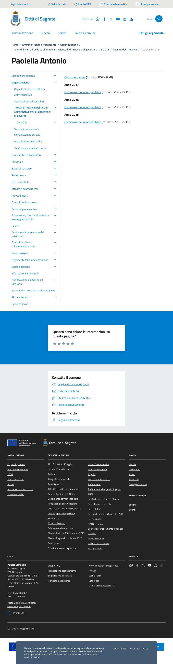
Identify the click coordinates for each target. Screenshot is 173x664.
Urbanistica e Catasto (98, 543)
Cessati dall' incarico (125, 49)
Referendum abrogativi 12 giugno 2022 (104, 491)
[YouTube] (116, 18)
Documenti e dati (15, 494)
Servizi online (94, 519)
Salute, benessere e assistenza (103, 499)
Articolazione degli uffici (28, 141)
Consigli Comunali (138, 484)
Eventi (132, 510)
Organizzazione (69, 45)
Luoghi (132, 505)
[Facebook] (103, 18)
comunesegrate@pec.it (19, 606)
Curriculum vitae (74, 77)
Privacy (92, 571)
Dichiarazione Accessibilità (102, 585)
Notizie (132, 464)
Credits (15, 628)
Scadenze (134, 479)
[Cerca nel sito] (159, 19)
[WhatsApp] (96, 18)
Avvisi (132, 474)
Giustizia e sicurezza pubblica (62, 548)
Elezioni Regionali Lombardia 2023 (65, 538)
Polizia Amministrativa (99, 479)
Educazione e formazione (60, 528)
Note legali (94, 581)
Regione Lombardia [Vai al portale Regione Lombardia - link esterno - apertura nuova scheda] (20, 4)
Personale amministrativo (20, 489)
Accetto (135, 649)
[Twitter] (109, 18)
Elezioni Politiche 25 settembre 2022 (66, 533)
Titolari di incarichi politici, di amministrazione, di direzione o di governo (53, 49)
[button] (55, 75)
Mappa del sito (27, 628)
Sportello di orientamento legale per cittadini (105, 531)
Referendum (94, 484)
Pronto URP (16, 613)
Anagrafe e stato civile (59, 479)
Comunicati (134, 469)
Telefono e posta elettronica (30, 148)
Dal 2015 (104, 49)
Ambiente (53, 474)
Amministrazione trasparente (39, 45)
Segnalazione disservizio (60, 575)
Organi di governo (16, 464)
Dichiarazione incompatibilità (82, 92)
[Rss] (130, 18)
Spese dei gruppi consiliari (29, 101)
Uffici (10, 474)
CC (8, 628)
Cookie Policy (95, 575)
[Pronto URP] (82, 4)
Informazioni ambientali (25, 273)
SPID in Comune (96, 524)
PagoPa (91, 474)
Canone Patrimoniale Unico (61, 494)
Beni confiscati (19, 304)
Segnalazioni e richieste (99, 504)
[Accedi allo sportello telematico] (113, 4)
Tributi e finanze (96, 538)
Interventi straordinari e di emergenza (33, 290)
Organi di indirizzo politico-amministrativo (29, 92)
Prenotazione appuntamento (62, 571)
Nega (146, 649)
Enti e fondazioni (15, 479)
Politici (10, 484)
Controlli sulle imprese (24, 202)
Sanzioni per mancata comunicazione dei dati (27, 132)
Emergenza (53, 543)
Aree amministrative (17, 469)
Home (14, 45)
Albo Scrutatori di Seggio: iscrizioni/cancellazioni (60, 466)
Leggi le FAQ (54, 565)
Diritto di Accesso (56, 523)
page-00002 (94, 509)
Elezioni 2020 (95, 548)
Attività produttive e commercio (63, 489)
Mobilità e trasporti (97, 469)
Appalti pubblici (55, 484)
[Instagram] (123, 18)
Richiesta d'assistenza (59, 581)
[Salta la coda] (57, 4)
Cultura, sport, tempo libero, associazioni (61, 516)
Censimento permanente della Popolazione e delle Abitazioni (63, 501)
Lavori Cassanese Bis (98, 464)
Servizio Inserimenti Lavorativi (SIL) (105, 514)
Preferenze (120, 649)
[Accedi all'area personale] (147, 4)
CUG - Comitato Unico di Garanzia (64, 508)
